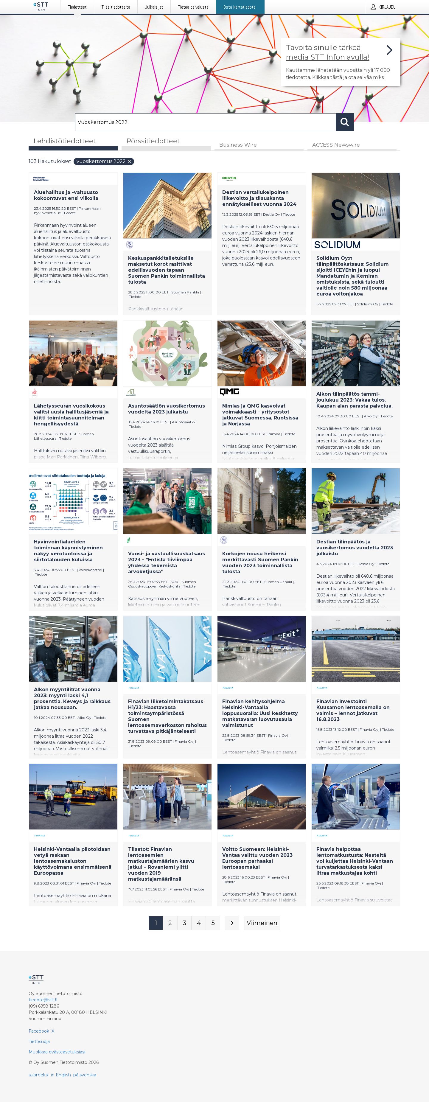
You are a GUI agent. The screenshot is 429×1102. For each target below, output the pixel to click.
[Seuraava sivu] (232, 923)
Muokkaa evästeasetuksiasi (57, 1052)
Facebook (39, 1031)
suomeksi (39, 1075)
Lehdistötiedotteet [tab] (64, 141)
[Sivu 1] (156, 923)
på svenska (84, 1075)
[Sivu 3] (184, 923)
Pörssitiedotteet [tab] (153, 141)
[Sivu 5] (213, 923)
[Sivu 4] (199, 923)
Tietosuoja (39, 1041)
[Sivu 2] (170, 923)
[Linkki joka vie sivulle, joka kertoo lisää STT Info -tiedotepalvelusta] (340, 62)
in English (61, 1075)
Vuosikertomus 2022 (104, 161)
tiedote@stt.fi (43, 999)
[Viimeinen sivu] (262, 923)
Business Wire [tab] (238, 145)
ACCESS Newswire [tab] (336, 145)
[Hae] (205, 122)
